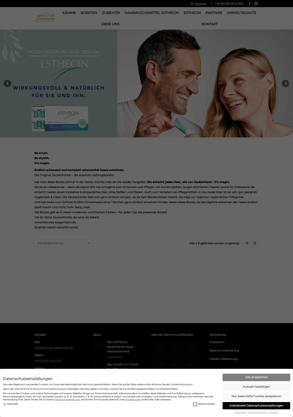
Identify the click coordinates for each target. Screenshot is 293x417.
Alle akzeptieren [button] (256, 377)
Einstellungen (133, 399)
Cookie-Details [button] (240, 412)
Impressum (273, 412)
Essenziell (10, 404)
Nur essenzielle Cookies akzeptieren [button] (256, 396)
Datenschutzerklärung (67, 399)
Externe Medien (204, 404)
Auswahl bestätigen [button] (256, 386)
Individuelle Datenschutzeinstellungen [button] (256, 405)
